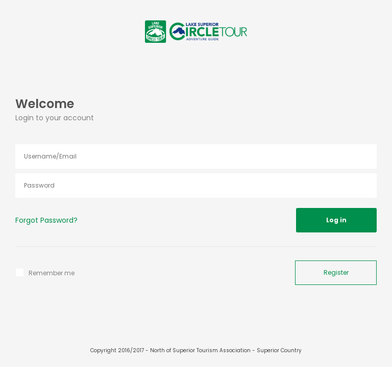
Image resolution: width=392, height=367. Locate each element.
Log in (336, 220)
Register (336, 272)
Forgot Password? (46, 220)
